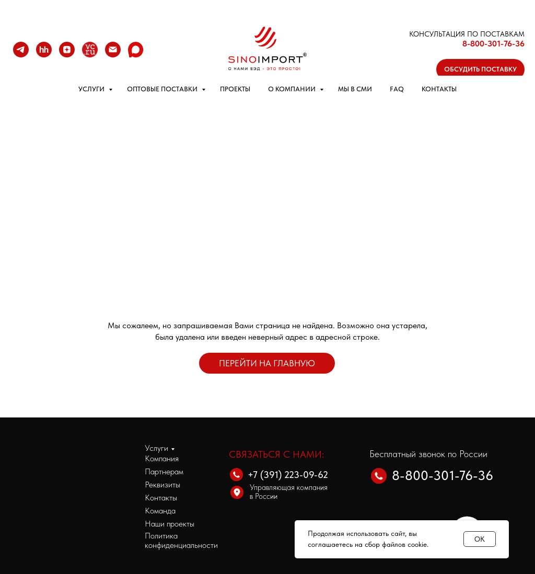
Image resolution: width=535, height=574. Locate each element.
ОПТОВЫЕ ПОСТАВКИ (163, 89)
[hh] (44, 49)
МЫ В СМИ (355, 89)
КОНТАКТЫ (439, 89)
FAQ (397, 89)
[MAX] (136, 49)
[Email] (113, 49)
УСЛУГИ (92, 89)
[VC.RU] (90, 49)
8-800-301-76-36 (493, 44)
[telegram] (21, 49)
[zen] (67, 49)
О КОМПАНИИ (292, 89)
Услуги (156, 448)
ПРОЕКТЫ (235, 89)
